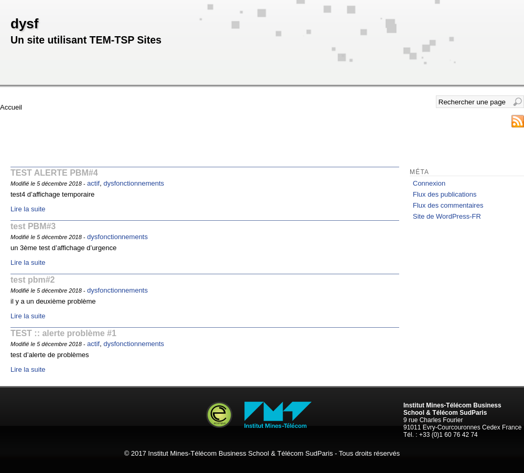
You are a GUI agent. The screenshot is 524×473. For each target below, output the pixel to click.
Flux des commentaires (448, 205)
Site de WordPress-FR (447, 216)
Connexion (429, 183)
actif (93, 183)
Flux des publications (444, 194)
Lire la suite (27, 209)
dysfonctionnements (133, 183)
